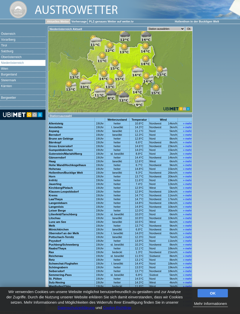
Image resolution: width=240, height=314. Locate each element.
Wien (4, 68)
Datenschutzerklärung (76, 307)
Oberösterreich (11, 57)
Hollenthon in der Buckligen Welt (197, 21)
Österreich (8, 34)
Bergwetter (8, 97)
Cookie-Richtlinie (117, 307)
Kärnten (6, 86)
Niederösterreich (12, 63)
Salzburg (7, 51)
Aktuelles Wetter (58, 21)
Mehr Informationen (210, 303)
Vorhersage (79, 21)
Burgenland (9, 74)
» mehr (187, 123)
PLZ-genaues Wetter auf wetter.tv (111, 21)
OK (213, 293)
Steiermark (8, 80)
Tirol (4, 45)
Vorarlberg (8, 39)
